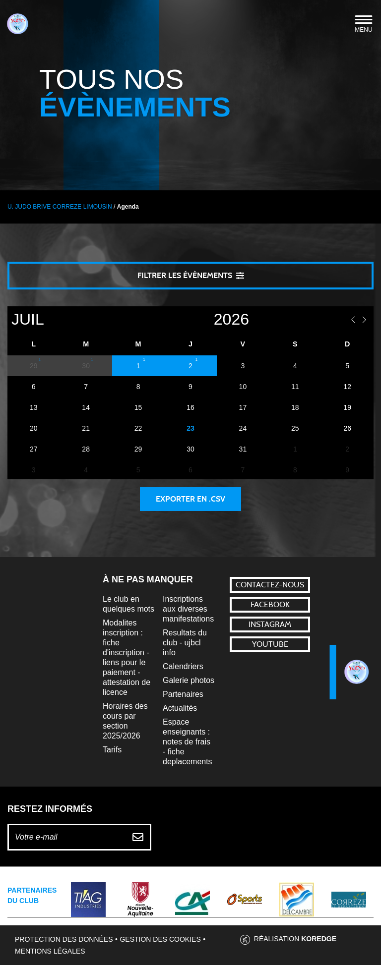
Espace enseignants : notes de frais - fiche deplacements (187, 742)
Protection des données (64, 939)
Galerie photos (188, 680)
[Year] (195, 319)
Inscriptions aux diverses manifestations (188, 609)
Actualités (180, 708)
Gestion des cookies (160, 939)
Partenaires (183, 694)
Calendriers (183, 666)
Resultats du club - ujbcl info (185, 642)
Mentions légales (50, 951)
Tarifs (112, 749)
